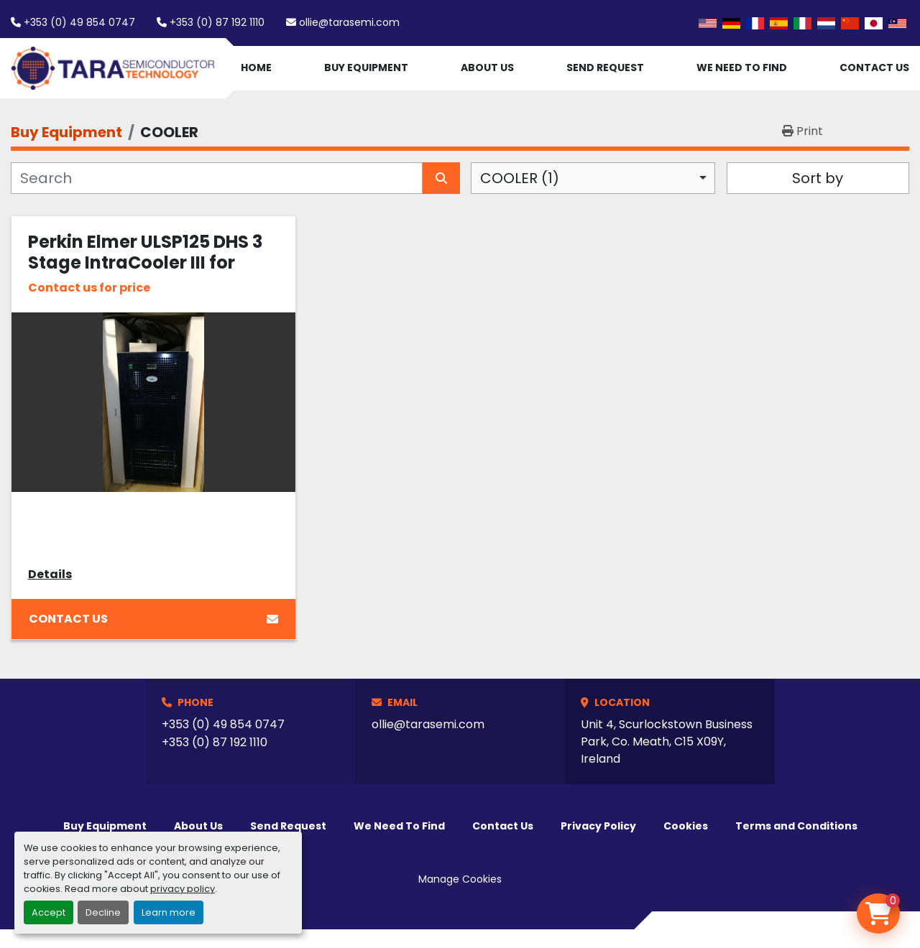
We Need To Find (741, 67)
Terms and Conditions (796, 826)
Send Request (605, 67)
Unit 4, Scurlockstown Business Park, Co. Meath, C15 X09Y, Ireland (667, 741)
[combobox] (593, 178)
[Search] (217, 178)
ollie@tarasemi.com (349, 22)
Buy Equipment (366, 67)
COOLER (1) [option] (519, 178)
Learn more (169, 912)
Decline (103, 912)
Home (256, 67)
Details (50, 574)
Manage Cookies (460, 879)
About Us (487, 67)
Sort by (817, 178)
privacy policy (182, 889)
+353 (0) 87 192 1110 (217, 22)
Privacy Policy (598, 826)
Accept (48, 912)
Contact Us (874, 67)
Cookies (685, 826)
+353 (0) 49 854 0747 (79, 22)
